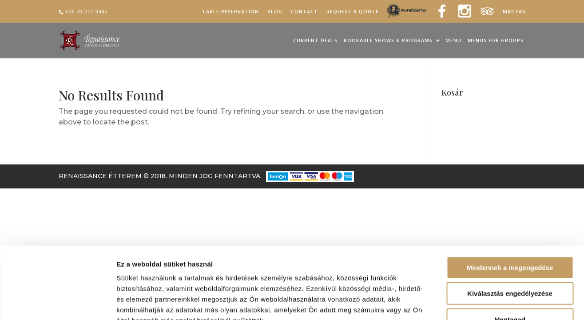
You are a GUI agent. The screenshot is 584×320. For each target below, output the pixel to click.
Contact (304, 12)
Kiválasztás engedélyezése (509, 237)
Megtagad (509, 263)
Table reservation (230, 12)
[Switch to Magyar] (514, 13)
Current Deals (315, 41)
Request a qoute (352, 12)
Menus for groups (496, 41)
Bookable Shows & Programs (388, 41)
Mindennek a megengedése (509, 211)
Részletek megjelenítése (505, 302)
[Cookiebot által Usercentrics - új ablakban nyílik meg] (57, 302)
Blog (274, 12)
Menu (453, 41)
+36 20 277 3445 (86, 11)
